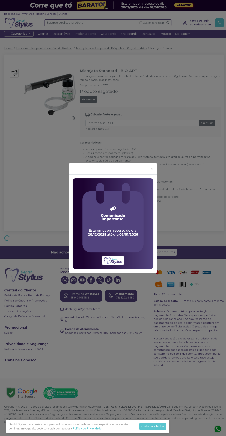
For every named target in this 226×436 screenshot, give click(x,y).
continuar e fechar (152, 426)
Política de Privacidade (87, 428)
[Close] (152, 169)
